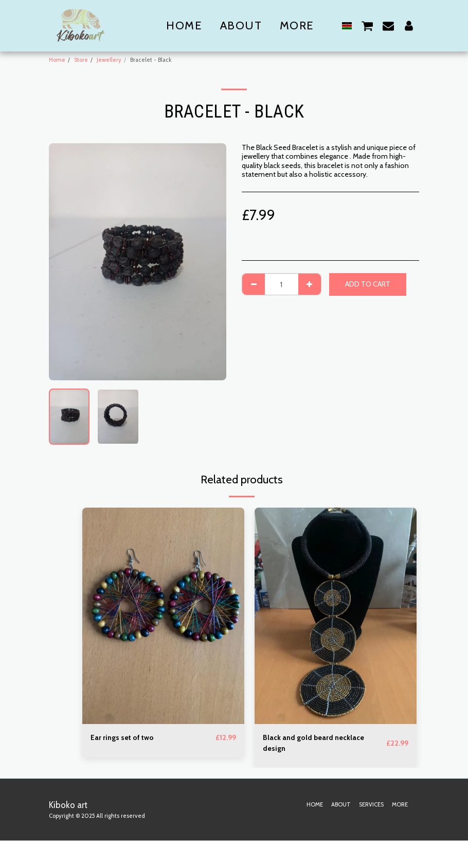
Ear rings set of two (122, 737)
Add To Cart (367, 284)
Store (81, 59)
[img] (163, 616)
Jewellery (109, 59)
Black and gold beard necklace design (313, 743)
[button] (367, 25)
